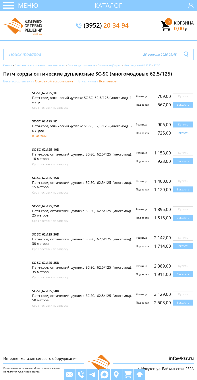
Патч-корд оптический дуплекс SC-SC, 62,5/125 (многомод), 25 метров (82, 213)
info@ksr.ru (181, 358)
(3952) (106, 25)
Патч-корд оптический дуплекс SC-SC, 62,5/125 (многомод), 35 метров (82, 269)
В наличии (87, 81)
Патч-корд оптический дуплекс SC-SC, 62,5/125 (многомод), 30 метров (82, 241)
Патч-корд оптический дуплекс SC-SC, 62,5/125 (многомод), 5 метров (82, 128)
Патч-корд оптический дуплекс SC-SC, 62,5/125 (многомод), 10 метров (82, 156)
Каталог (108, 5)
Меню (28, 5)
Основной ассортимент (54, 81)
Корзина (184, 23)
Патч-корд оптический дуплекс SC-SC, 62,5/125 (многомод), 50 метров (82, 297)
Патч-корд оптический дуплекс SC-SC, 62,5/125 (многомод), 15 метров (82, 184)
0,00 (181, 28)
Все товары (108, 81)
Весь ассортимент (17, 81)
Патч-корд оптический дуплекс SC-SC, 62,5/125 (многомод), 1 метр (82, 99)
